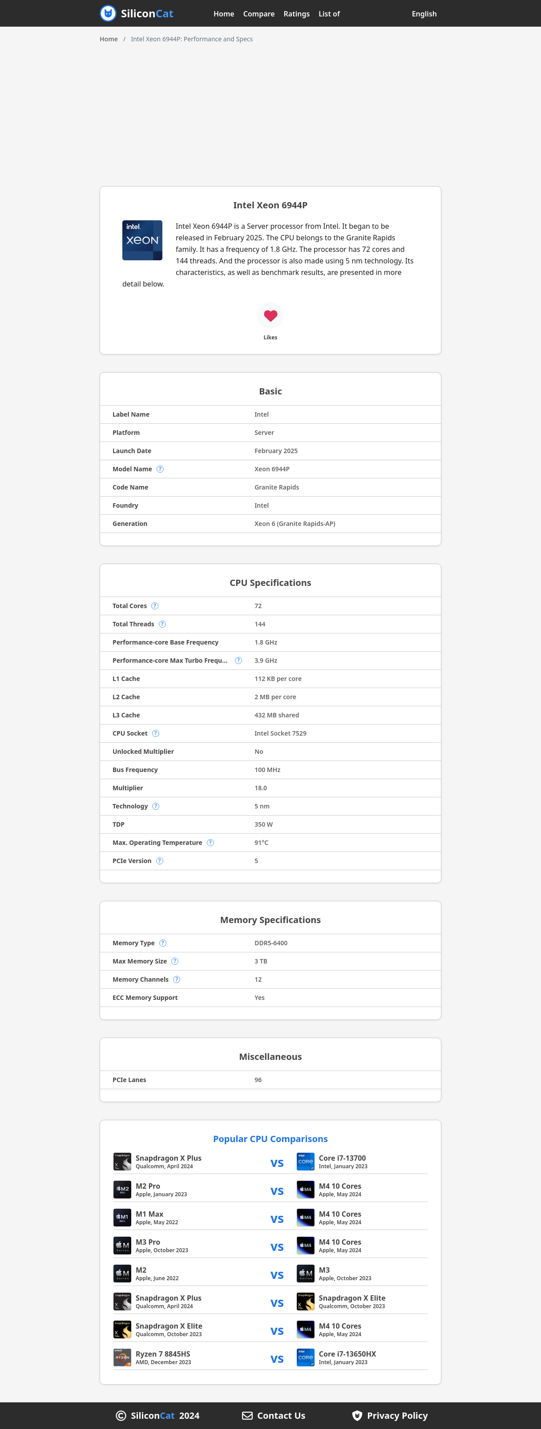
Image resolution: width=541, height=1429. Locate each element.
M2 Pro (148, 1186)
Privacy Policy (397, 1415)
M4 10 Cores (340, 1186)
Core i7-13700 (342, 1158)
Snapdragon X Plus (169, 1158)
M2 (141, 1270)
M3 (324, 1270)
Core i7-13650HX (347, 1354)
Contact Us (281, 1415)
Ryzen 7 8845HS (163, 1354)
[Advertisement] (270, 110)
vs (277, 1161)
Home (224, 14)
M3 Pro (148, 1242)
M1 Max (149, 1214)
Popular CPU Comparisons (270, 1139)
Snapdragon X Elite (352, 1298)
